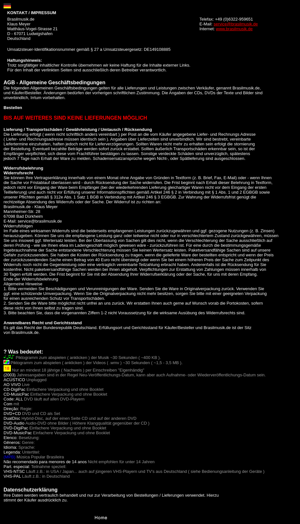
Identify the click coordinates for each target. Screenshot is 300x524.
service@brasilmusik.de (236, 24)
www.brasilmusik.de (234, 28)
